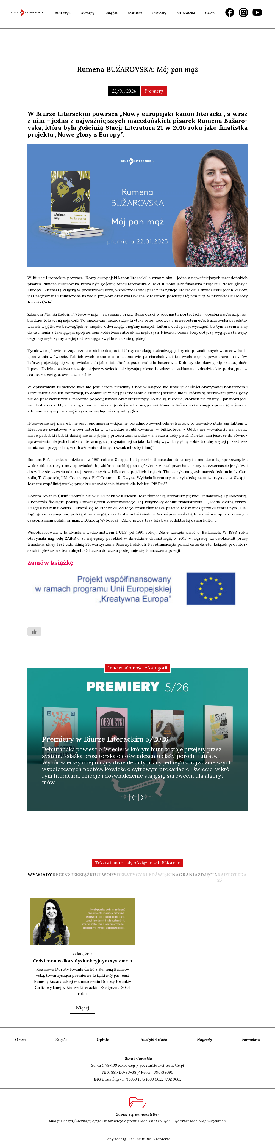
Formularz (251, 1039)
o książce (82, 953)
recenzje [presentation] (64, 874)
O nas (20, 1039)
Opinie (103, 1039)
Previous (133, 797)
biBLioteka (186, 12)
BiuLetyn (63, 12)
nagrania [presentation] (185, 874)
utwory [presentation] (106, 874)
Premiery (154, 91)
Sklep (210, 12)
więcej (82, 1008)
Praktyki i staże (153, 1039)
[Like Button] (34, 631)
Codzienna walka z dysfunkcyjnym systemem (82, 961)
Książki (111, 12)
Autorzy (88, 12)
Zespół (61, 1039)
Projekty (159, 12)
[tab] (39, 877)
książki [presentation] (85, 874)
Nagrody (204, 1039)
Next (142, 797)
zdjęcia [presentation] (207, 874)
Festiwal (134, 12)
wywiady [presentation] (39, 874)
